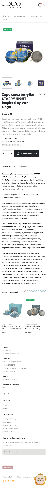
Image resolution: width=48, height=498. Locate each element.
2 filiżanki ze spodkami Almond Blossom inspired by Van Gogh (12, 327)
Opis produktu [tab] (8, 166)
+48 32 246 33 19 (8, 365)
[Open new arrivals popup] (40, 479)
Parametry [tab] (22, 166)
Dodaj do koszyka (27, 153)
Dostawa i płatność (9, 425)
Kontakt (5, 408)
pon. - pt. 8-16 (7, 387)
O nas (4, 405)
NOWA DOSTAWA (18, 13)
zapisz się (7, 467)
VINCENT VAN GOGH (17, 142)
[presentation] (5, 51)
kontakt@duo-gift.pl (9, 379)
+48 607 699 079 (8, 372)
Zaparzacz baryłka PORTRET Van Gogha (33, 327)
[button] (40, 5)
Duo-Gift (5, 13)
